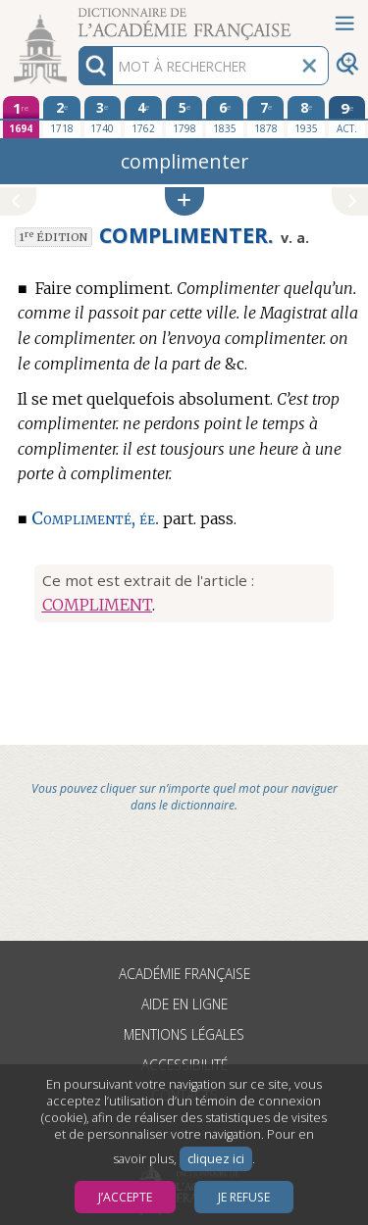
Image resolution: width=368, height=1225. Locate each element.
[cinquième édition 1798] (184, 116)
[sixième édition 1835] (224, 116)
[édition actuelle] (347, 117)
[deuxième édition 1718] (61, 116)
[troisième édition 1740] (103, 116)
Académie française (184, 973)
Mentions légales (184, 1034)
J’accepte (125, 1197)
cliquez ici (215, 1159)
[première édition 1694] (21, 117)
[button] (184, 201)
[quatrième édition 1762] (143, 116)
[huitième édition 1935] (306, 116)
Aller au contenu (76, 17)
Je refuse (244, 1197)
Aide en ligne (184, 1004)
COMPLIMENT (97, 604)
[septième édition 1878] (266, 116)
